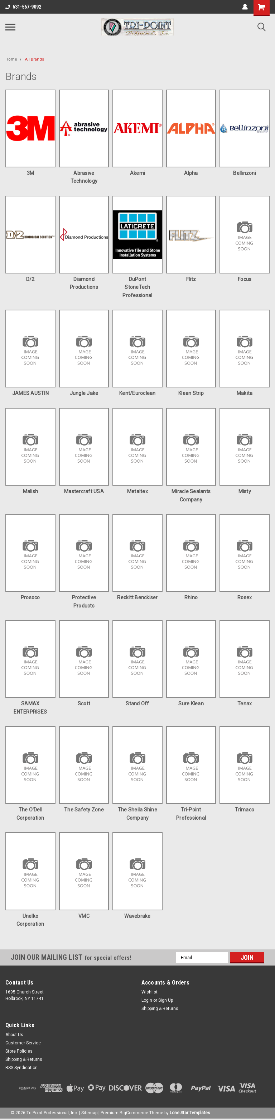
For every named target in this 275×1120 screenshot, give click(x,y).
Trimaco (244, 809)
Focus (244, 279)
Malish (30, 491)
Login (146, 1000)
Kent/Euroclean (137, 393)
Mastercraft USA (84, 491)
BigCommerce (134, 1112)
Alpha (191, 173)
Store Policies (19, 1051)
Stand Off (137, 703)
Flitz (191, 279)
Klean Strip (191, 393)
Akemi (137, 173)
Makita (245, 393)
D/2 (30, 279)
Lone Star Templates (190, 1112)
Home (11, 59)
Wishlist (149, 992)
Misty (244, 491)
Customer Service (23, 1042)
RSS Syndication (21, 1067)
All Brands (34, 59)
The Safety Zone (84, 809)
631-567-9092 (23, 7)
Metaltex (137, 491)
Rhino (191, 597)
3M (30, 173)
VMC (84, 916)
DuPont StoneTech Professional (137, 287)
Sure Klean (191, 703)
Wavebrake (137, 916)
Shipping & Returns (159, 1008)
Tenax (244, 703)
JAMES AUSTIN (30, 393)
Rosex (244, 597)
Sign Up (165, 1000)
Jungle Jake (84, 393)
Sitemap (89, 1112)
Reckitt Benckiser (137, 597)
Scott (84, 703)
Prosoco (30, 597)
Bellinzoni (244, 173)
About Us (14, 1034)
